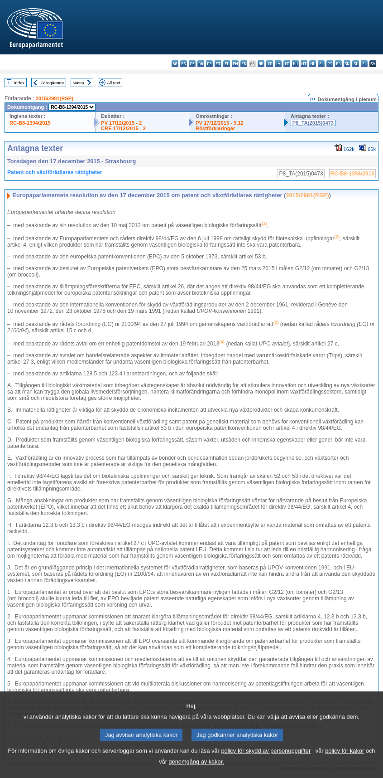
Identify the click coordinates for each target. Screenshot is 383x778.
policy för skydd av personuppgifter (266, 762)
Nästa (78, 82)
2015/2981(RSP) (54, 98)
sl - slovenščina (355, 63)
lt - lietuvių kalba (286, 63)
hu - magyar (295, 63)
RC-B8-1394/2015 (30, 123)
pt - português (329, 63)
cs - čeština (192, 63)
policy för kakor (344, 762)
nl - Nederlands (312, 63)
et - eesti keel (218, 63)
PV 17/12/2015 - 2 (121, 123)
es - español (183, 63)
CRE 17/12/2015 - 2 (123, 128)
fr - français (243, 63)
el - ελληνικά (226, 63)
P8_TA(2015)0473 (313, 123)
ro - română (338, 63)
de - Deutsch (209, 63)
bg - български (175, 63)
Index (19, 82)
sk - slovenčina (347, 63)
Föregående (52, 82)
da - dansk (200, 63)
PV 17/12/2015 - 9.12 (220, 123)
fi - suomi (364, 63)
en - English (235, 63)
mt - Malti (304, 63)
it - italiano (269, 63)
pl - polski (321, 63)
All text (113, 82)
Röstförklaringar (215, 128)
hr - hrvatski (261, 63)
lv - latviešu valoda (278, 63)
